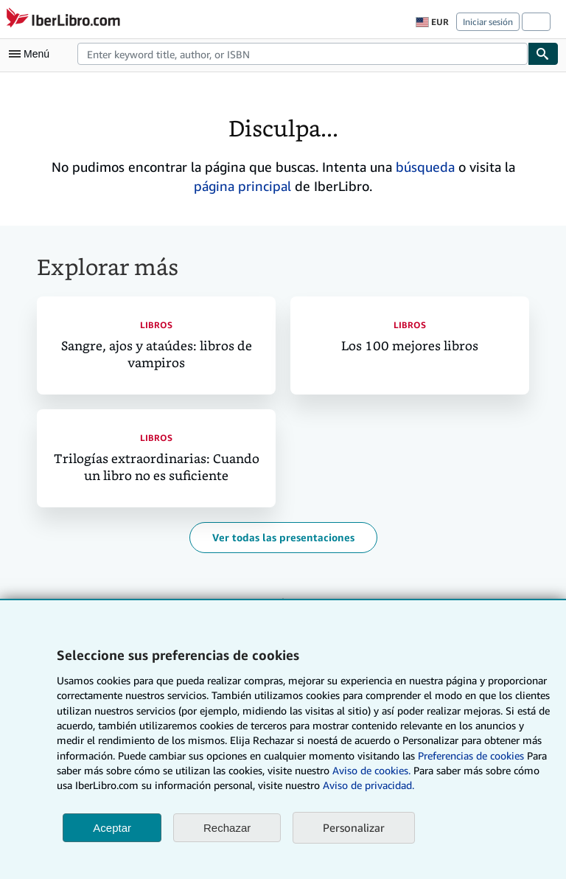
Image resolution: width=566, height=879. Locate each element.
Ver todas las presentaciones (283, 537)
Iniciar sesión (488, 21)
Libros (156, 324)
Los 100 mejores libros (409, 346)
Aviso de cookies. (371, 770)
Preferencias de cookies (471, 755)
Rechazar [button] (227, 827)
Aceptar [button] (112, 827)
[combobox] (302, 54)
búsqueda (425, 167)
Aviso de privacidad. (368, 785)
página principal (242, 186)
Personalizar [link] (354, 827)
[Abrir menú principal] (32, 54)
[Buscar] (543, 54)
